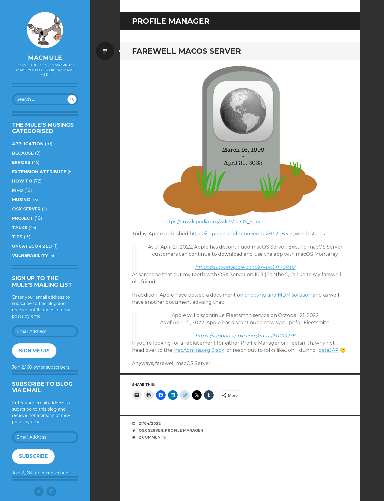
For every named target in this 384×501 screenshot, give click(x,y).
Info (17, 190)
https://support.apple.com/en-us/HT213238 (245, 336)
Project (22, 218)
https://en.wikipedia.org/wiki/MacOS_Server (214, 222)
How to (22, 181)
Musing (21, 199)
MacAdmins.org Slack (198, 350)
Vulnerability (30, 255)
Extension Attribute (39, 171)
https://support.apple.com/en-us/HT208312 (241, 234)
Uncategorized (32, 246)
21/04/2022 (150, 423)
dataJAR (329, 350)
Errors (21, 162)
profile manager (184, 430)
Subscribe (33, 456)
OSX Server (26, 209)
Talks (19, 227)
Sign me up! (34, 351)
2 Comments (152, 437)
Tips (17, 237)
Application (28, 143)
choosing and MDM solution (277, 295)
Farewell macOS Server (186, 51)
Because (23, 153)
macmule (45, 57)
